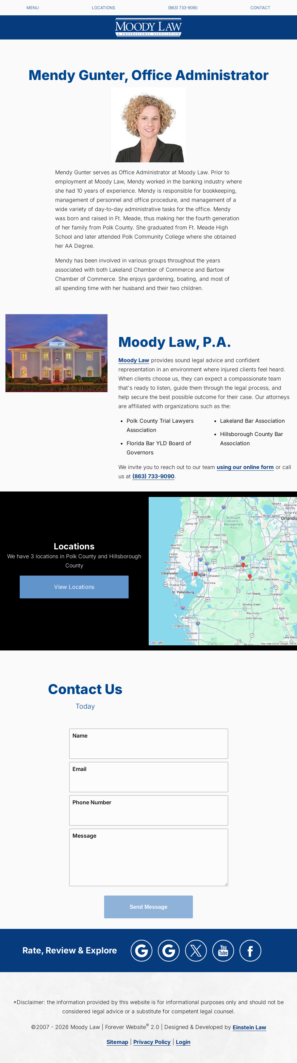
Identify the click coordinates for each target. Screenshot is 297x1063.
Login (183, 1041)
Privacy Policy (152, 1041)
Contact (260, 7)
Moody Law (133, 360)
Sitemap (117, 1041)
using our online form (245, 467)
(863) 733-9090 (182, 7)
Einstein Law (249, 1027)
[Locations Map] (223, 570)
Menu (33, 7)
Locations (103, 7)
